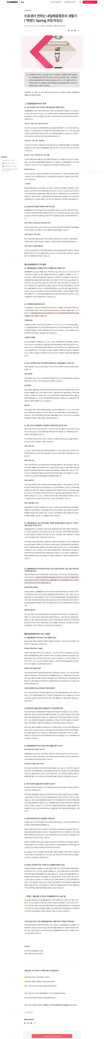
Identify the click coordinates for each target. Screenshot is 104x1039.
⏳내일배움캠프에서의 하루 (8, 160)
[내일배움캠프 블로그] (12, 2)
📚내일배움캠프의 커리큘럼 (8, 163)
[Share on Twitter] (72, 30)
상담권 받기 (29, 1012)
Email (87, 164)
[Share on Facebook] (69, 30)
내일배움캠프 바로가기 (90, 2)
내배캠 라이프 (28, 10)
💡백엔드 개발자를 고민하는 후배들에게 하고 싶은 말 (10, 169)
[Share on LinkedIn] (75, 30)
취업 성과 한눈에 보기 (56, 2)
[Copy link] (78, 30)
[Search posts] (80, 2)
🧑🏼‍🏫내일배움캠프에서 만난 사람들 (9, 166)
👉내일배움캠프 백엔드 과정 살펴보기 (52, 1036)
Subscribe (94, 171)
